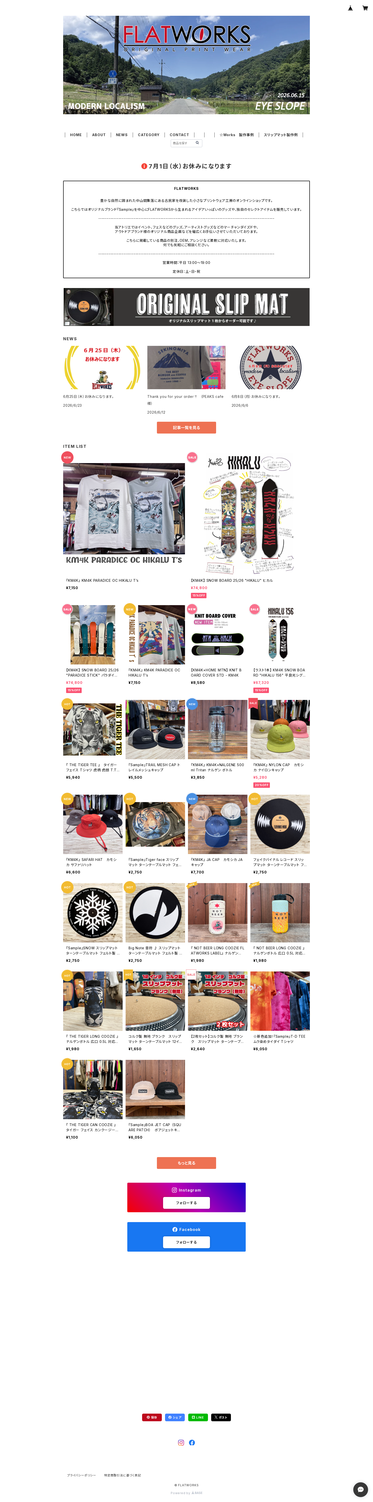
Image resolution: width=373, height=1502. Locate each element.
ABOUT (99, 135)
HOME (76, 135)
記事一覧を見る (186, 427)
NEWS (122, 135)
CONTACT (179, 135)
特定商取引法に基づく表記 (122, 1475)
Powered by (186, 1493)
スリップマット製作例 (281, 135)
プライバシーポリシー (81, 1475)
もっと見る (186, 1163)
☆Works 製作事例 (237, 135)
